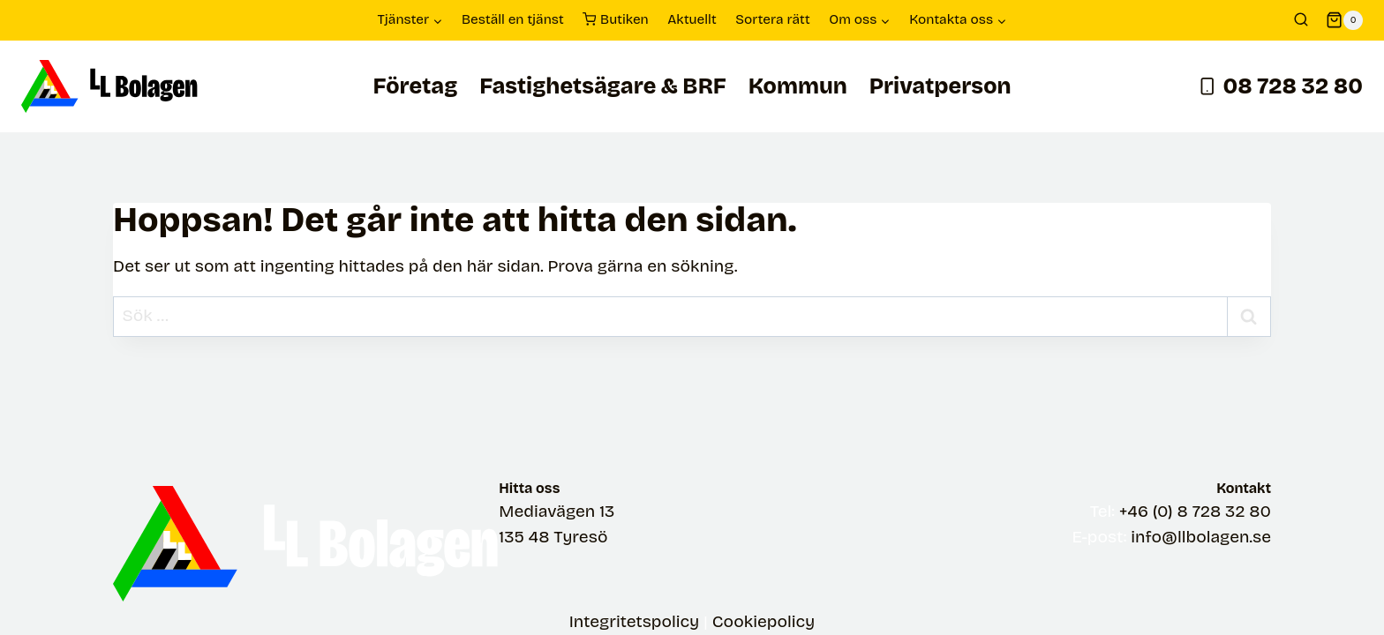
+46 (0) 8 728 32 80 (1195, 511)
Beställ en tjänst (513, 19)
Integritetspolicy (634, 621)
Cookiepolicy (763, 621)
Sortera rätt (772, 19)
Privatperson (940, 86)
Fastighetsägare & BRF (602, 86)
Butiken (616, 20)
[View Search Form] (1301, 20)
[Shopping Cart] (1344, 20)
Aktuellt (691, 19)
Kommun (797, 86)
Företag (414, 86)
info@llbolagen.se (1201, 537)
